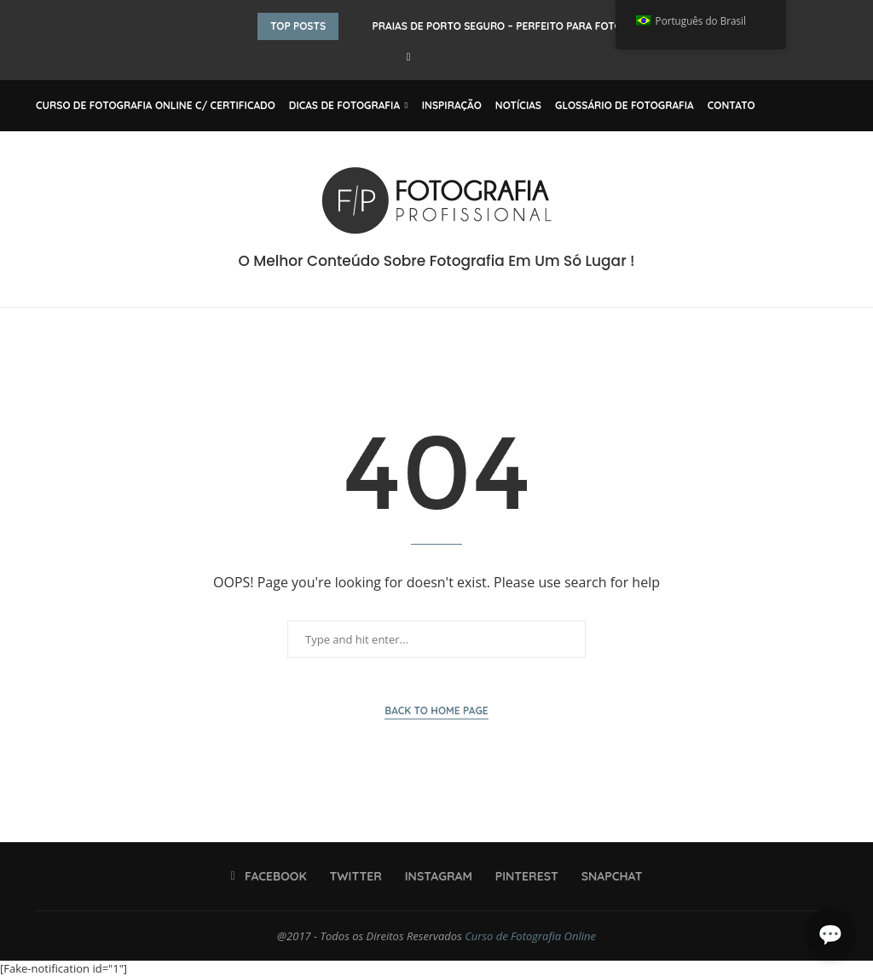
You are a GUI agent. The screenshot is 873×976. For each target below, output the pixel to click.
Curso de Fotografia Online (530, 936)
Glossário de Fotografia (624, 105)
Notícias (518, 105)
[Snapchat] (606, 876)
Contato (731, 105)
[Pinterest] (521, 876)
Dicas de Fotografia (344, 105)
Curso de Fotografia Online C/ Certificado (155, 105)
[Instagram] (433, 876)
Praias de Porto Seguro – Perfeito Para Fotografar (517, 26)
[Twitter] (351, 876)
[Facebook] (409, 56)
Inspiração (452, 105)
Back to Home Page (436, 710)
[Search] (828, 105)
